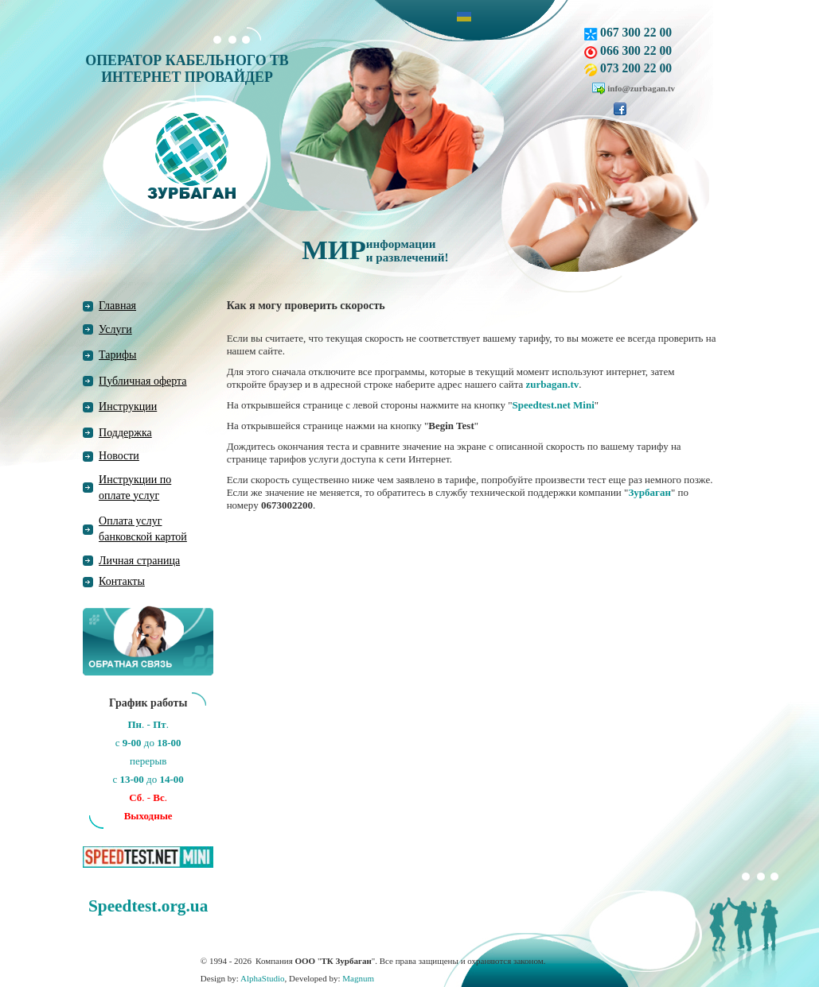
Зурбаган (649, 492)
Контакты (122, 581)
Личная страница (139, 561)
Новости (119, 456)
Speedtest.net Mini (554, 405)
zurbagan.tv (552, 384)
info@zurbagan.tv (641, 88)
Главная (117, 306)
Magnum (358, 978)
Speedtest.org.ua (148, 905)
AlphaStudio (262, 978)
